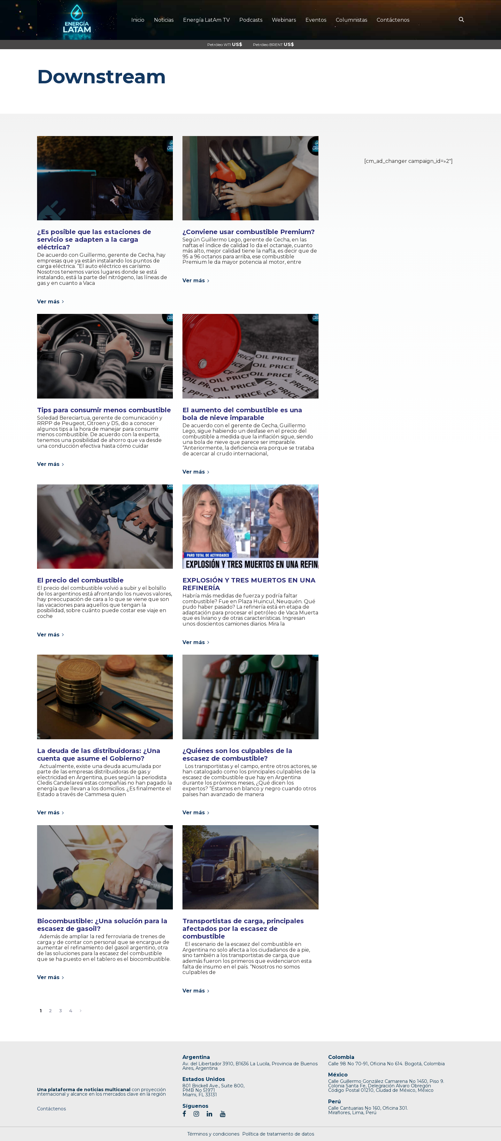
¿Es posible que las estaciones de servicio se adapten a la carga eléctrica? (94, 239)
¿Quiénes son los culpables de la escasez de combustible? (237, 754)
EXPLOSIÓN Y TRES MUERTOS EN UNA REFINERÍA (248, 584)
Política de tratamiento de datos (278, 1134)
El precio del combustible (80, 580)
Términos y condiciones (213, 1134)
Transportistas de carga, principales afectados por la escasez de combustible (243, 928)
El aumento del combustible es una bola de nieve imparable (242, 414)
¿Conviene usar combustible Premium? (248, 232)
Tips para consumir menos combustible (104, 410)
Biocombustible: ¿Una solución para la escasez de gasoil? (102, 924)
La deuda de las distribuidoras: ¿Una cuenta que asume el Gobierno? (98, 754)
